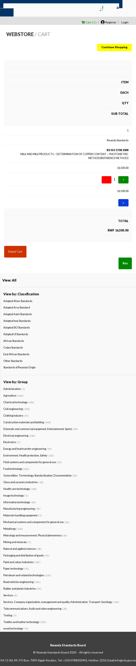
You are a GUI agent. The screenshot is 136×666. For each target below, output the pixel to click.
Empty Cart (15, 251)
